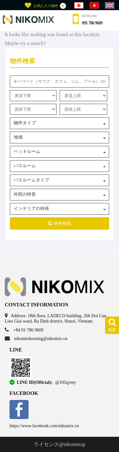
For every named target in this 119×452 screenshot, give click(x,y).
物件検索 (59, 223)
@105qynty (65, 382)
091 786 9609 (92, 23)
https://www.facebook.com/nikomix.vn (44, 425)
